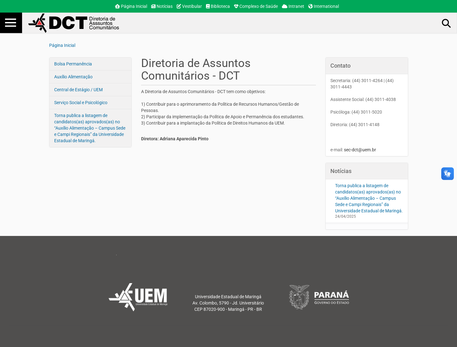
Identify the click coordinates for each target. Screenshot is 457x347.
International (323, 6)
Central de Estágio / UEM (78, 89)
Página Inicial (131, 6)
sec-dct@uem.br (360, 149)
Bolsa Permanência (73, 63)
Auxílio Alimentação (73, 76)
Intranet (293, 6)
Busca (447, 23)
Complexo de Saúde (256, 6)
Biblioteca (218, 6)
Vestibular (189, 6)
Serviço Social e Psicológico (80, 102)
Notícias (162, 6)
